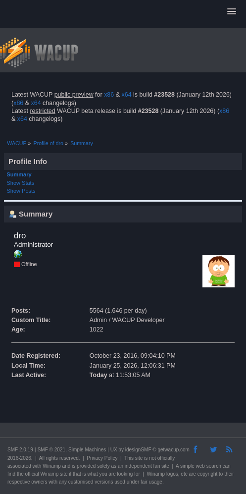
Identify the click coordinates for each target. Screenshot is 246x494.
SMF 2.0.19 (20, 449)
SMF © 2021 (51, 449)
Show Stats (21, 183)
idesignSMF (138, 449)
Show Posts (21, 191)
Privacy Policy (102, 458)
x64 (126, 94)
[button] (231, 12)
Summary (19, 174)
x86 (109, 94)
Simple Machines (87, 449)
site (139, 458)
